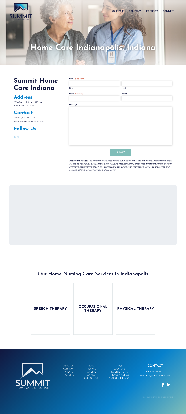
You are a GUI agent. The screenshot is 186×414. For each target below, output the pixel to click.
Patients (68, 371)
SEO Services (168, 397)
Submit (121, 153)
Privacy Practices (119, 375)
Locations (119, 368)
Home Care (117, 11)
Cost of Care (91, 378)
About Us (68, 365)
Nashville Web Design (154, 397)
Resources (151, 11)
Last (124, 88)
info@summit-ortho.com (32, 121)
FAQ (120, 365)
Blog (91, 365)
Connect (168, 11)
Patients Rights (119, 371)
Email (76, 93)
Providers (68, 375)
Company (135, 11)
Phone (124, 93)
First (71, 88)
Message (73, 104)
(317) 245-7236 (28, 117)
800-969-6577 (158, 371)
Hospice (91, 368)
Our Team (68, 368)
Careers (91, 371)
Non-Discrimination (119, 378)
